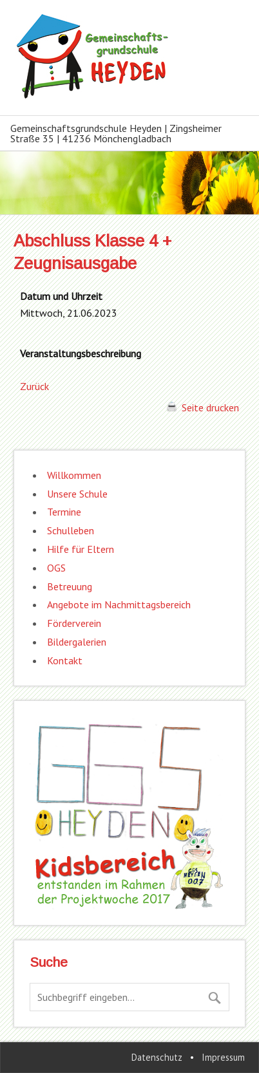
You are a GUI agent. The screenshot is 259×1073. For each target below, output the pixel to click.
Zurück (34, 386)
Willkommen (74, 475)
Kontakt (64, 660)
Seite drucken (203, 407)
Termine (64, 511)
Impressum (223, 1057)
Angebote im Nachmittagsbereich (119, 604)
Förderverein (74, 623)
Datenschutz (156, 1057)
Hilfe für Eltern (80, 549)
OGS (56, 567)
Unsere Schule (77, 493)
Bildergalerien (76, 641)
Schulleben (70, 530)
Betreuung (69, 586)
